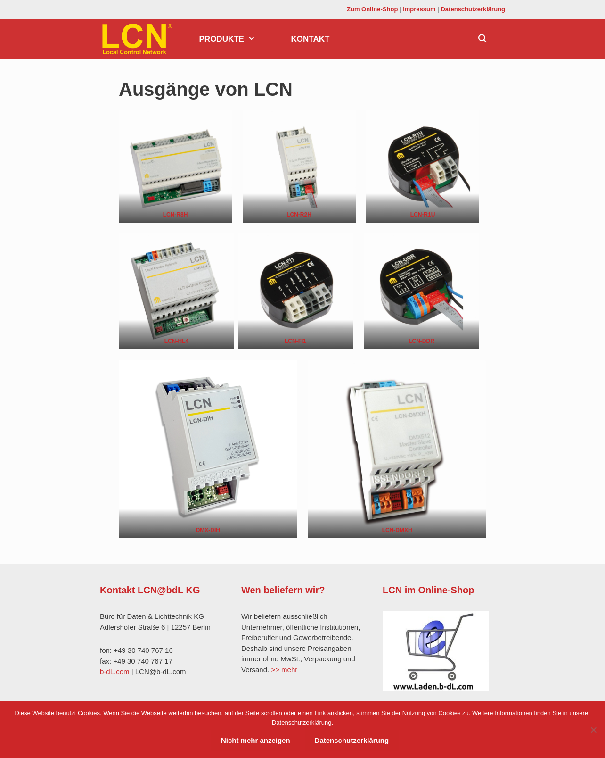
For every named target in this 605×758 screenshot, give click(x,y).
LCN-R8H (175, 214)
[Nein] (593, 729)
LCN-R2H (298, 214)
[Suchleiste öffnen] (482, 39)
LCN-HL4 (176, 341)
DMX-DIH (208, 530)
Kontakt (310, 38)
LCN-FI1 (295, 341)
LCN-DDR (421, 341)
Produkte (236, 39)
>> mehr (284, 670)
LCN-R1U (422, 214)
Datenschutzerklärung (473, 9)
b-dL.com (115, 671)
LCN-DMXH (397, 530)
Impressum (419, 9)
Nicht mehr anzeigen (255, 740)
